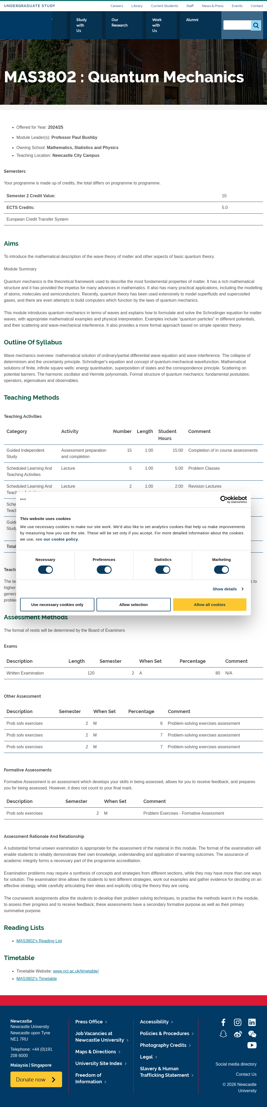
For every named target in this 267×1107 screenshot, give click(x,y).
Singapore (41, 1065)
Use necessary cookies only (57, 604)
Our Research (141, 25)
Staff (189, 6)
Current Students (164, 6)
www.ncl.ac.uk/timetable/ (76, 971)
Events (237, 6)
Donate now (30, 1079)
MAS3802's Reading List (39, 941)
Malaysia (19, 1065)
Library (137, 6)
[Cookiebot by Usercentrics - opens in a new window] (224, 499)
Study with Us (105, 25)
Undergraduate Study (29, 6)
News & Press (212, 6)
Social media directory (236, 1064)
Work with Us (176, 25)
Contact (257, 6)
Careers (117, 6)
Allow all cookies (210, 604)
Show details (225, 588)
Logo (28, 24)
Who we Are (70, 25)
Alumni (206, 25)
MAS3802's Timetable (36, 978)
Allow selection (133, 604)
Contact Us (246, 1074)
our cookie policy (61, 539)
